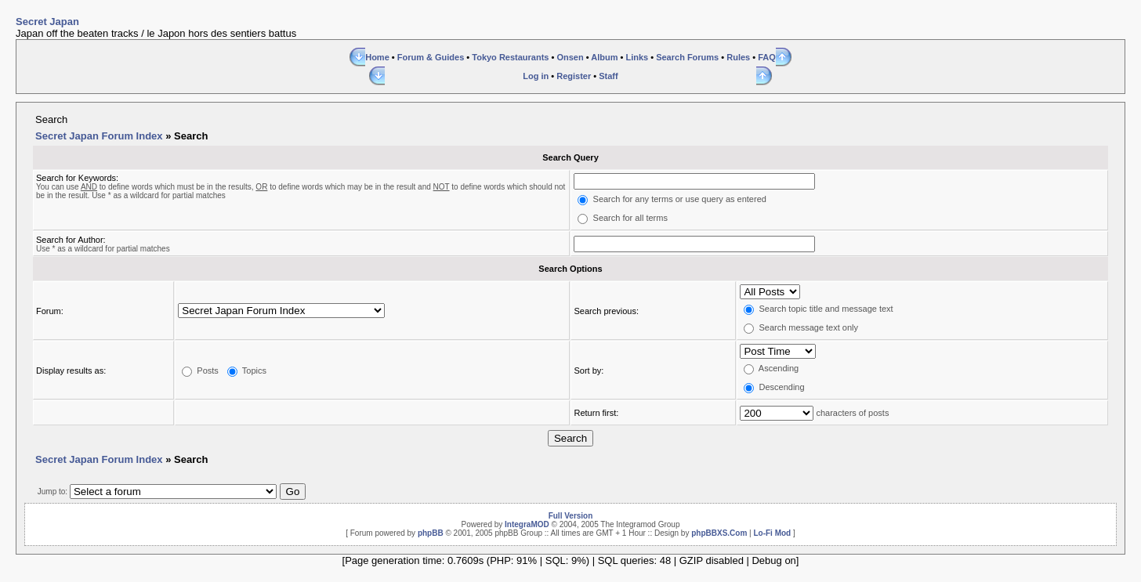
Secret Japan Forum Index (99, 136)
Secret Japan (47, 21)
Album (604, 57)
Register (573, 76)
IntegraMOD (527, 524)
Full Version (571, 516)
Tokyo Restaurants (510, 57)
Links (636, 57)
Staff (608, 76)
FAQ (767, 57)
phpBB (431, 533)
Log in (536, 76)
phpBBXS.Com (719, 533)
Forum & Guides (431, 57)
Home (377, 57)
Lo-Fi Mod (772, 533)
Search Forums (687, 57)
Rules (738, 57)
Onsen (569, 57)
